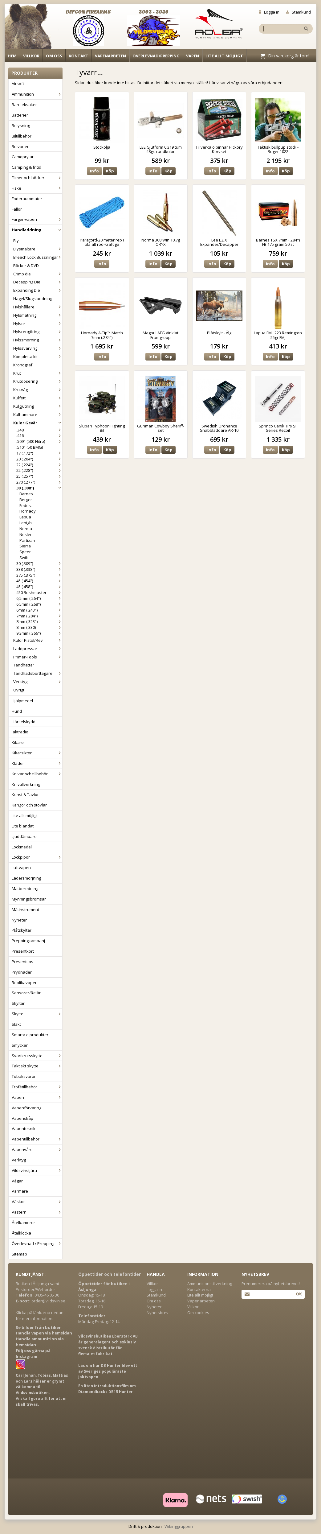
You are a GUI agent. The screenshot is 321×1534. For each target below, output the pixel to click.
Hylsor (37, 323)
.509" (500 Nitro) (39, 441)
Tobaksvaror (24, 1076)
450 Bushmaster (39, 592)
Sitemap (19, 1254)
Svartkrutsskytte (37, 1055)
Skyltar (18, 1003)
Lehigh (25, 523)
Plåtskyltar (21, 930)
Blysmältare (37, 249)
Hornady (27, 511)
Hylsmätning (37, 315)
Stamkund (298, 12)
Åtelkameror (23, 1222)
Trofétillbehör (37, 1087)
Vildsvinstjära (37, 1170)
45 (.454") (39, 580)
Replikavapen (25, 982)
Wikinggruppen (179, 1526)
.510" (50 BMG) (29, 447)
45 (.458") (39, 586)
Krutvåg (37, 389)
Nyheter (19, 920)
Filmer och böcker (37, 177)
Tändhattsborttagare (37, 673)
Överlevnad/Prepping (156, 56)
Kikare (18, 742)
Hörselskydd (23, 721)
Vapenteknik (23, 1128)
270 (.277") (39, 482)
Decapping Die (37, 282)
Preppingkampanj (28, 940)
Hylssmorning (37, 340)
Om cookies (198, 1312)
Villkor (31, 56)
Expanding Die (37, 290)
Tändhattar (23, 665)
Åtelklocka (21, 1233)
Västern (37, 1212)
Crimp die (37, 274)
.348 (39, 430)
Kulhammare (37, 414)
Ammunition (37, 94)
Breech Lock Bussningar (37, 257)
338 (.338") (39, 569)
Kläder (37, 763)
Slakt (16, 1024)
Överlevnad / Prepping (37, 1243)
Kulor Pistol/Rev (37, 640)
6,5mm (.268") (39, 604)
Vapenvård (37, 1149)
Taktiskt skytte (37, 1066)
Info (94, 171)
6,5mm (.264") (39, 598)
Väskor (37, 1201)
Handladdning (37, 230)
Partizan (27, 540)
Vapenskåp (22, 1118)
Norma (25, 528)
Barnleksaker (24, 104)
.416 (39, 435)
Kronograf (22, 365)
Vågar (17, 1181)
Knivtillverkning (26, 784)
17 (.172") (39, 453)
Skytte (37, 1013)
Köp (110, 171)
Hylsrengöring (37, 331)
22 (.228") (39, 470)
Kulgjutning (37, 406)
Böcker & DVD (26, 265)
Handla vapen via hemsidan (44, 1333)
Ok (299, 1294)
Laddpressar (37, 648)
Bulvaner (20, 146)
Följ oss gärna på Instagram (33, 1353)
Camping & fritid (26, 167)
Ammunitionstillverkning (209, 1283)
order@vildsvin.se (48, 1301)
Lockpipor (37, 857)
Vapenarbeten (110, 56)
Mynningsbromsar (29, 899)
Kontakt (78, 56)
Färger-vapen (37, 219)
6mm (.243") (39, 610)
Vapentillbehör (37, 1139)
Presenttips (22, 961)
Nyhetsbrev (158, 1312)
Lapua (25, 517)
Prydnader (22, 972)
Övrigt (18, 690)
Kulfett (37, 398)
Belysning (21, 125)
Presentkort (23, 951)
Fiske (37, 188)
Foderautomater (27, 198)
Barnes (26, 494)
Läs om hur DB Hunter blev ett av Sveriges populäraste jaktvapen (107, 1371)
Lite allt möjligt (224, 56)
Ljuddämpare (24, 836)
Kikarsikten (37, 753)
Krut (37, 373)
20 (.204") (39, 459)
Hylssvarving (37, 348)
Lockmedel (22, 847)
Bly (16, 240)
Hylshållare (37, 307)
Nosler (25, 534)
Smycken (20, 1045)
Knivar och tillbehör (37, 774)
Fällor (17, 209)
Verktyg (37, 681)
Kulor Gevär (37, 423)
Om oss (54, 56)
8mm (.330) (39, 627)
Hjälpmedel (22, 700)
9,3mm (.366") (39, 633)
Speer (25, 552)
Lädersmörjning (26, 878)
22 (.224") (39, 465)
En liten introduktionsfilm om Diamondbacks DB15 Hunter (107, 1388)
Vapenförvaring (26, 1108)
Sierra (25, 546)
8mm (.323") (39, 621)
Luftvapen (21, 867)
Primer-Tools (37, 657)
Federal (26, 505)
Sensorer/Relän (27, 993)
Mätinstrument (25, 909)
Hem (12, 56)
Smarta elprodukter (30, 1034)
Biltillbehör (21, 136)
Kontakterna (199, 1289)
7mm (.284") (39, 616)
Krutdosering (37, 381)
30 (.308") (39, 488)
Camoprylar (23, 156)
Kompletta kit (37, 356)
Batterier (20, 115)
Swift (24, 557)
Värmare (20, 1191)
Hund (17, 711)
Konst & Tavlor (25, 794)
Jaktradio (20, 732)
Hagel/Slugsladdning (32, 298)
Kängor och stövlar (29, 805)
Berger (25, 499)
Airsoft (18, 83)
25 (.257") (39, 476)
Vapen (192, 56)
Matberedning (25, 888)
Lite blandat (23, 826)
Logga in (269, 12)
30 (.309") (39, 563)
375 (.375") (39, 575)
